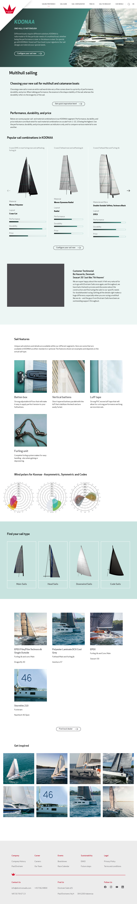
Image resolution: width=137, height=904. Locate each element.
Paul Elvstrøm (17, 866)
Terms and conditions (112, 866)
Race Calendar (63, 866)
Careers (38, 862)
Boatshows (62, 862)
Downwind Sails (84, 584)
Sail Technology (105, 4)
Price (11, 233)
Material (12, 202)
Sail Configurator (78, 4)
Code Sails (115, 584)
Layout (12, 210)
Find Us (91, 4)
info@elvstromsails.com (21, 888)
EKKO (83, 862)
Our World (119, 4)
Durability (13, 226)
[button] (128, 191)
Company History (19, 862)
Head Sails (53, 584)
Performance (14, 219)
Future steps (86, 866)
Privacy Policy (109, 862)
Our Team (38, 866)
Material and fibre (100, 202)
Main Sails (21, 584)
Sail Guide (63, 4)
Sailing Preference (48, 4)
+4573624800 (41, 888)
